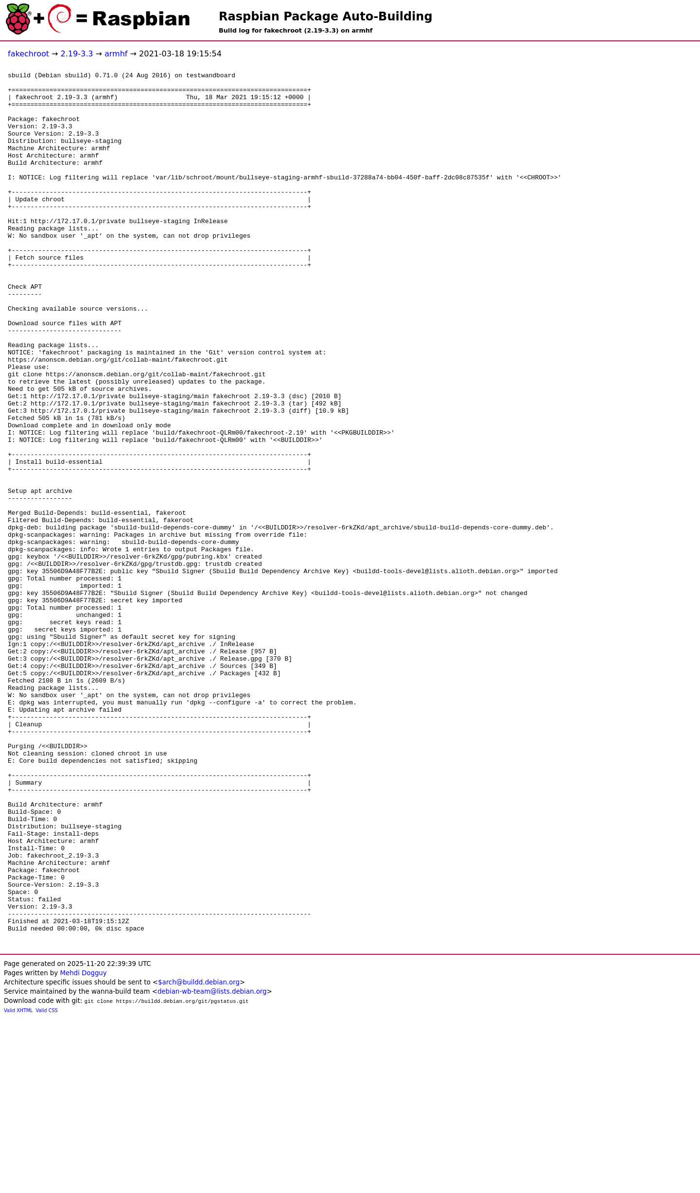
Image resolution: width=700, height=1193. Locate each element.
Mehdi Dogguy (83, 1148)
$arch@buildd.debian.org (199, 1157)
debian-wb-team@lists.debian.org (212, 1166)
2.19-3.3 (77, 53)
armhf (116, 53)
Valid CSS (47, 1185)
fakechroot (28, 53)
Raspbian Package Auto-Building (326, 16)
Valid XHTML (18, 1185)
